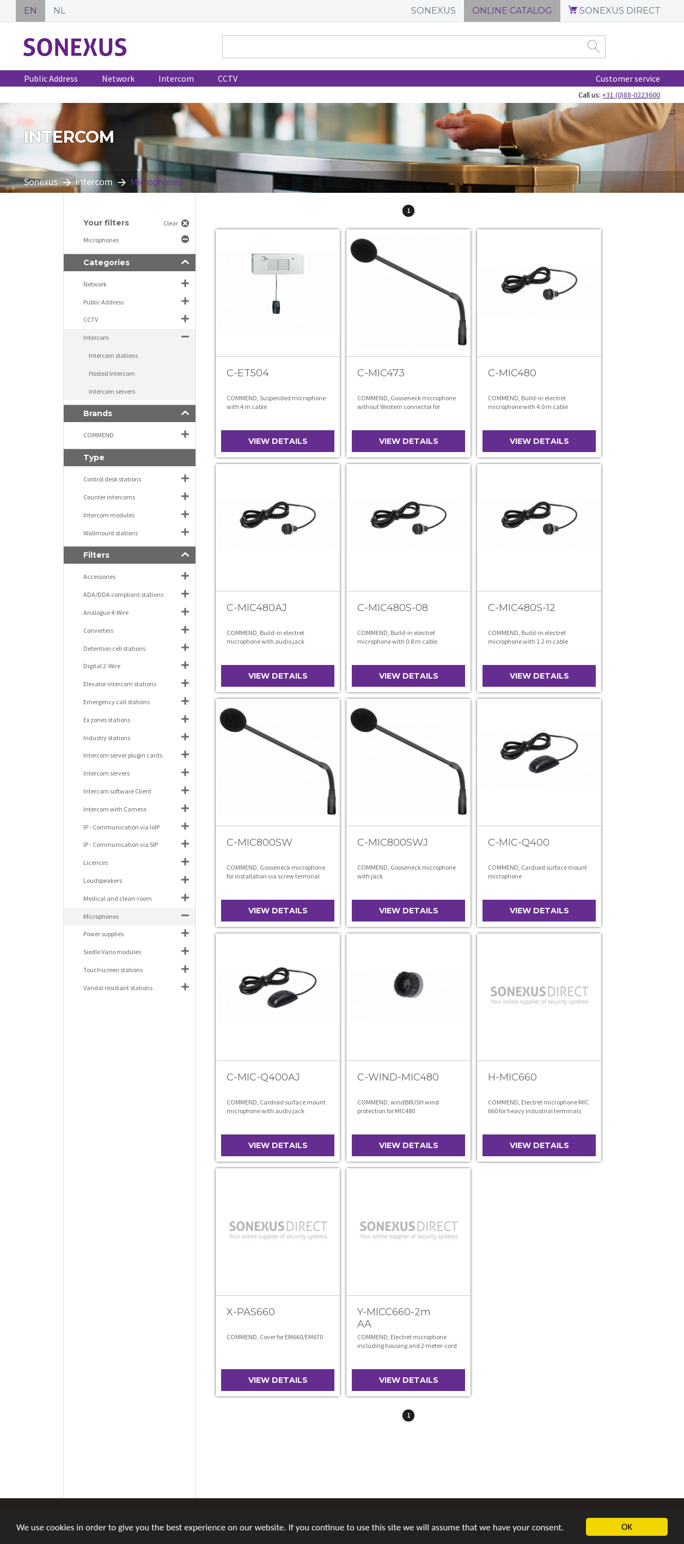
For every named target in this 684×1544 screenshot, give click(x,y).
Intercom (176, 78)
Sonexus (41, 181)
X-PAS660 (251, 1312)
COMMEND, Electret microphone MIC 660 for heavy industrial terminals (538, 1106)
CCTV (227, 78)
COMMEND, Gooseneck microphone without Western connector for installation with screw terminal (406, 406)
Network (118, 78)
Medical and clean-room (117, 898)
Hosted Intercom (112, 373)
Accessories (99, 576)
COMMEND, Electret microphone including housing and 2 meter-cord (407, 1341)
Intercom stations (113, 355)
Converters (98, 630)
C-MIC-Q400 (518, 843)
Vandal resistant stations (117, 988)
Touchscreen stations (113, 970)
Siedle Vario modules (112, 952)
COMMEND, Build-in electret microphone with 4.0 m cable (528, 402)
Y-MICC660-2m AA (394, 1318)
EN (30, 10)
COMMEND (98, 435)
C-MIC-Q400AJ (263, 1077)
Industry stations (106, 738)
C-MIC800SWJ (392, 843)
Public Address (51, 78)
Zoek (594, 46)
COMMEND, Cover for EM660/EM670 (275, 1337)
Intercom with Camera (114, 809)
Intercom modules (109, 515)
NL (59, 10)
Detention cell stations (114, 648)
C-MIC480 (512, 373)
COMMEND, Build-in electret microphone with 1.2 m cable (528, 636)
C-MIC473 (381, 373)
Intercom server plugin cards (122, 755)
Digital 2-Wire (101, 666)
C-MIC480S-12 (521, 608)
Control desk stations (112, 479)
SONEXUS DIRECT (615, 10)
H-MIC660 (512, 1077)
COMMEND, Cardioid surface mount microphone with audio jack (276, 1106)
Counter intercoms (109, 497)
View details (278, 441)
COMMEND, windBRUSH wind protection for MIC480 (398, 1106)
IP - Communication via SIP (120, 844)
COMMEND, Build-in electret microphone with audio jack (265, 636)
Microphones (101, 240)
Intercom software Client (117, 791)
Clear (170, 223)
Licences (95, 862)
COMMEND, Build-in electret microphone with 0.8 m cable (397, 636)
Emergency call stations (116, 702)
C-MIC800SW (259, 843)
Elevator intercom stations (119, 684)
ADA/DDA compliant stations (123, 594)
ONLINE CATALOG (512, 10)
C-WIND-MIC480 (398, 1077)
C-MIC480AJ (257, 608)
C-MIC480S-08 (392, 608)
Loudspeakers (102, 880)
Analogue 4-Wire (106, 612)
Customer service (628, 78)
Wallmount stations (110, 533)
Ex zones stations (106, 720)
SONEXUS (433, 10)
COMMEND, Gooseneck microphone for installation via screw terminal (276, 871)
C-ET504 (248, 373)
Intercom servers (112, 391)
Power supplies (103, 934)
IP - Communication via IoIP (121, 827)
